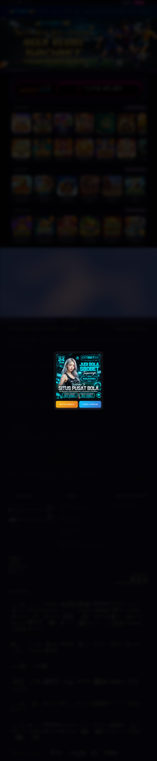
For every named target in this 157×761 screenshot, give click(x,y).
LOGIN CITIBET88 (90, 404)
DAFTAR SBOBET (66, 404)
